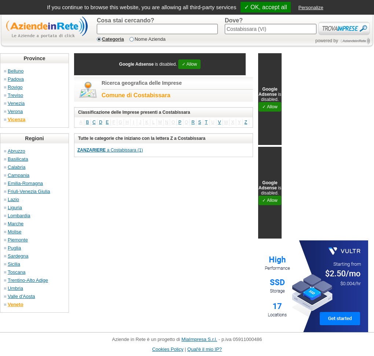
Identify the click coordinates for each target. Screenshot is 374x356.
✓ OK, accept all (265, 7)
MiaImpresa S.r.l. (199, 339)
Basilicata (18, 159)
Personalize (310, 7)
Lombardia (19, 215)
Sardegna (18, 256)
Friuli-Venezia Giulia (29, 191)
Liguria (15, 207)
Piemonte (18, 240)
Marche (15, 223)
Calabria (16, 167)
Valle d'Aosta (21, 296)
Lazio (13, 199)
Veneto (15, 304)
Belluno (15, 71)
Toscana (16, 272)
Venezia (16, 103)
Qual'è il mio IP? (204, 349)
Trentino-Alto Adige (28, 280)
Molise (15, 232)
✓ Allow (189, 64)
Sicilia (14, 264)
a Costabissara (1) (110, 150)
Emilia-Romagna (25, 183)
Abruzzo (16, 151)
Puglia (14, 248)
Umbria (15, 288)
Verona (15, 111)
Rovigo (15, 87)
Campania (18, 175)
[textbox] (157, 29)
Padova (16, 79)
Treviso (15, 95)
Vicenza (16, 119)
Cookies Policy (167, 349)
